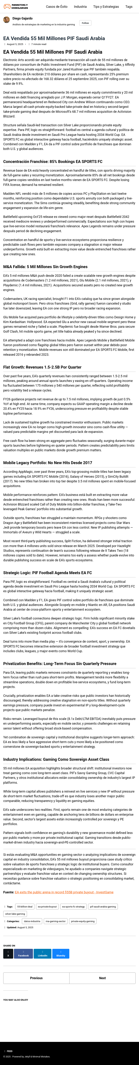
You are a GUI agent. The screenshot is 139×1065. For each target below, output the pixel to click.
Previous (36, 1007)
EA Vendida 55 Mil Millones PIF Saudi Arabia (54, 39)
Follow (87, 22)
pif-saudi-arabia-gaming (103, 938)
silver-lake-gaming (15, 946)
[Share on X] (8, 984)
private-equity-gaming (83, 953)
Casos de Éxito (57, 6)
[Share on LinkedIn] (43, 984)
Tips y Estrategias (106, 6)
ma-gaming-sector (56, 953)
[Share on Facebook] (23, 984)
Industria (80, 6)
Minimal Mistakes (41, 1056)
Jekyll (27, 1056)
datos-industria (32, 953)
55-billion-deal (24, 938)
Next (102, 1007)
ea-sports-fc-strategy (73, 938)
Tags (128, 6)
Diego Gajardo (22, 18)
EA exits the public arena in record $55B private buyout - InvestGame (64, 924)
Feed (8, 1051)
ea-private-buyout (47, 938)
